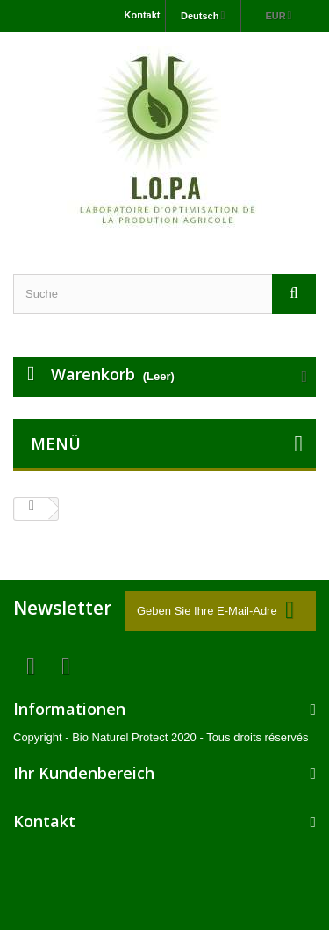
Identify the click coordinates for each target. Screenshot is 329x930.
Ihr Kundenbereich (83, 772)
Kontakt (143, 15)
